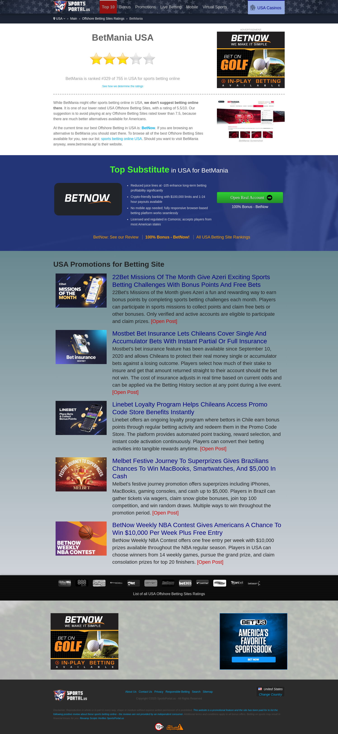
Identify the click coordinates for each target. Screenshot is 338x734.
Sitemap (208, 691)
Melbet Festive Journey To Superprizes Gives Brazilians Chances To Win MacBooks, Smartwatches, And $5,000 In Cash (194, 468)
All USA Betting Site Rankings (223, 245)
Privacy (158, 691)
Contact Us (145, 691)
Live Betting (171, 7)
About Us (130, 691)
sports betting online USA (121, 139)
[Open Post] (164, 321)
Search (196, 691)
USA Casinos (269, 8)
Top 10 (108, 7)
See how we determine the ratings (122, 86)
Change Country (270, 694)
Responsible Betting (178, 691)
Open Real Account (255, 197)
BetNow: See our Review (115, 245)
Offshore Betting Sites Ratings (103, 18)
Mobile (192, 7)
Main (73, 18)
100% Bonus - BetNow (258, 205)
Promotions (145, 7)
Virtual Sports (215, 7)
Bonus (125, 7)
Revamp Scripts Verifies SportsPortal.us (102, 718)
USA (59, 18)
